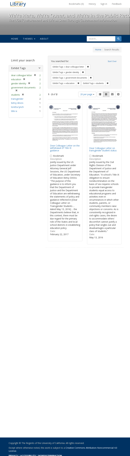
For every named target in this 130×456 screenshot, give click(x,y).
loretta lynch (17, 106)
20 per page (87, 94)
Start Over (112, 61)
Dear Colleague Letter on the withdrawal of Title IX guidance (65, 148)
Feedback (117, 3)
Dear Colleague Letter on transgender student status (103, 149)
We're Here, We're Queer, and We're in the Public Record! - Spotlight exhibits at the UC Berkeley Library (18, 4)
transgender (17, 98)
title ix (14, 111)
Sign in (104, 3)
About (44, 38)
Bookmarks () (76, 3)
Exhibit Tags (18, 68)
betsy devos (17, 102)
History (92, 3)
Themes (29, 38)
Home (14, 38)
